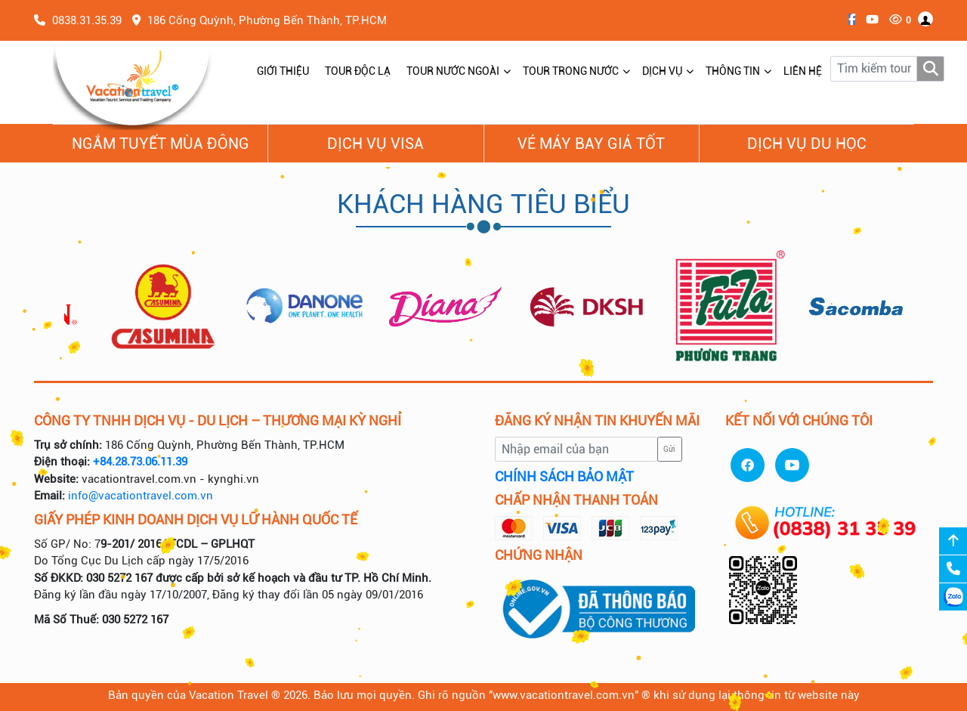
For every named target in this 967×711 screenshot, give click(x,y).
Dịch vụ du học (807, 143)
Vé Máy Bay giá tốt (591, 143)
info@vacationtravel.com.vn (140, 495)
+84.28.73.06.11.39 (140, 461)
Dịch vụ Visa (375, 143)
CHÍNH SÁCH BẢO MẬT (564, 476)
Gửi (669, 449)
